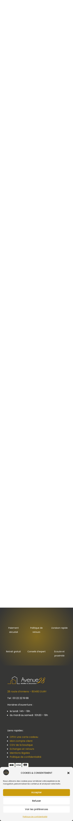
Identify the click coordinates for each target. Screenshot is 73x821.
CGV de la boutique (21, 745)
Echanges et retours (22, 749)
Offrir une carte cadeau (24, 737)
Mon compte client (21, 741)
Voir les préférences (36, 809)
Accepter (36, 792)
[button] (68, 772)
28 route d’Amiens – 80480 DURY (26, 691)
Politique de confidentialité (35, 816)
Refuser (36, 800)
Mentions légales (20, 753)
